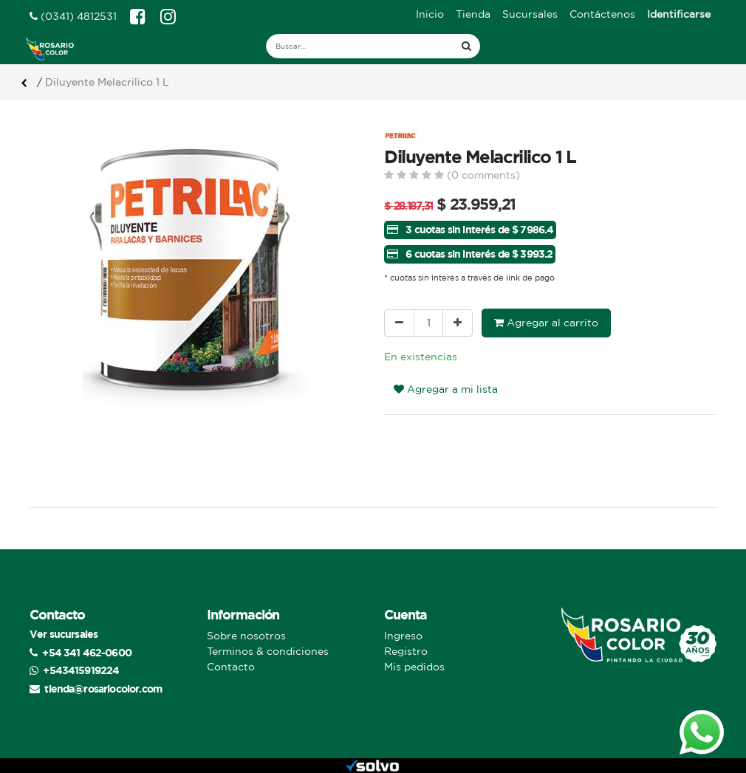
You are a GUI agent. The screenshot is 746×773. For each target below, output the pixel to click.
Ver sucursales (63, 634)
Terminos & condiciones (268, 651)
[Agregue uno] (457, 323)
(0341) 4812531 (73, 16)
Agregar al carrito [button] (546, 323)
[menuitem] (430, 14)
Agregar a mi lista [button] (446, 389)
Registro (406, 651)
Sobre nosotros (246, 636)
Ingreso (403, 636)
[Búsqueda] (466, 46)
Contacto (231, 667)
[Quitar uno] (399, 323)
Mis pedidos (414, 667)
